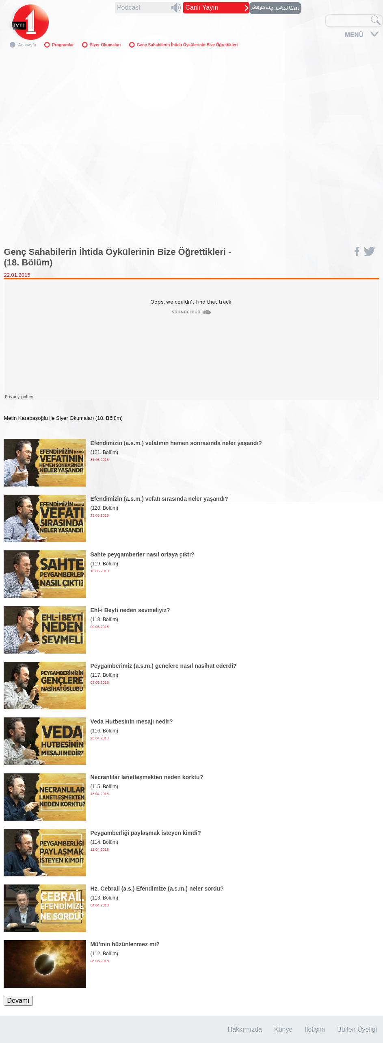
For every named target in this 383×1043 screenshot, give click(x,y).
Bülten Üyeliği (357, 1029)
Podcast (129, 7)
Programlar (63, 45)
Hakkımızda (245, 1029)
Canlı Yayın (201, 7)
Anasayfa (27, 45)
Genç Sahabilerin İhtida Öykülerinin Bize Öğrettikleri (187, 45)
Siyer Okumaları (105, 45)
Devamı (18, 1000)
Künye (283, 1029)
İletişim (315, 1029)
